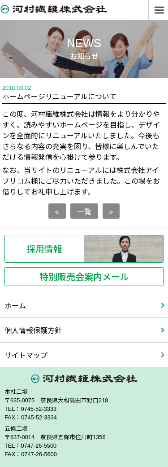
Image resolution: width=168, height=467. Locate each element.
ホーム (15, 305)
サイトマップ (25, 354)
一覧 (84, 211)
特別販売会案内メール (84, 276)
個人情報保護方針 (33, 330)
